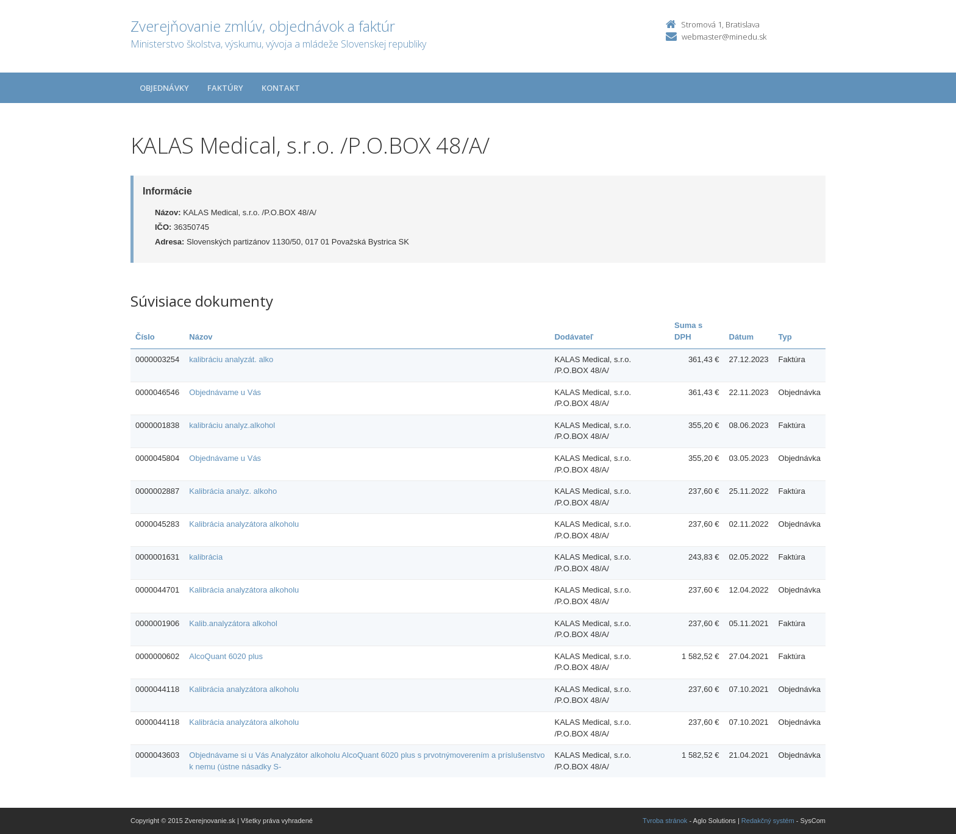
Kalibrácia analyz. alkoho (233, 491)
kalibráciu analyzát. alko (231, 359)
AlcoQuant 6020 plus (226, 656)
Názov (200, 336)
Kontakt (281, 87)
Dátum (741, 336)
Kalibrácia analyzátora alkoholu (244, 524)
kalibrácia (206, 556)
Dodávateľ (573, 336)
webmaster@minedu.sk (724, 36)
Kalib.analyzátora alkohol (233, 623)
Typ (785, 336)
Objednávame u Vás (225, 392)
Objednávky (164, 87)
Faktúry (225, 87)
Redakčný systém (767, 820)
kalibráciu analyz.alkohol (232, 425)
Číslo (145, 336)
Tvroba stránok (665, 820)
